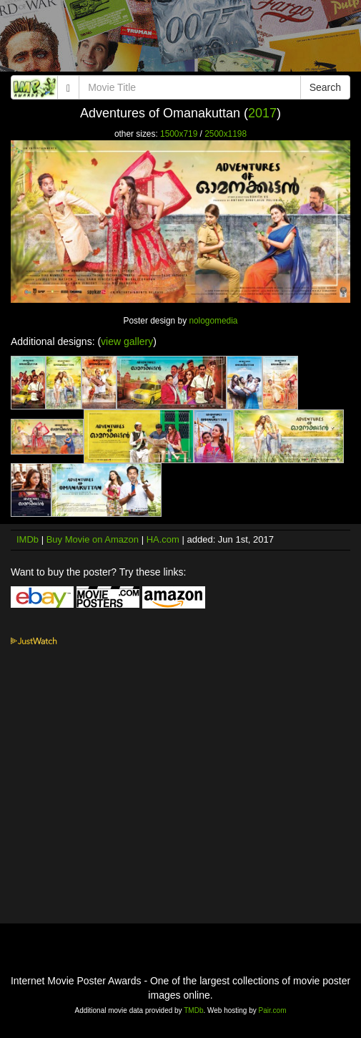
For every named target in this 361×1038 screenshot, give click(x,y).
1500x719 (178, 134)
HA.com (163, 539)
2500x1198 (225, 134)
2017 (262, 113)
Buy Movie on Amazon (92, 539)
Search (325, 87)
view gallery (127, 341)
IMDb (27, 539)
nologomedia (213, 321)
